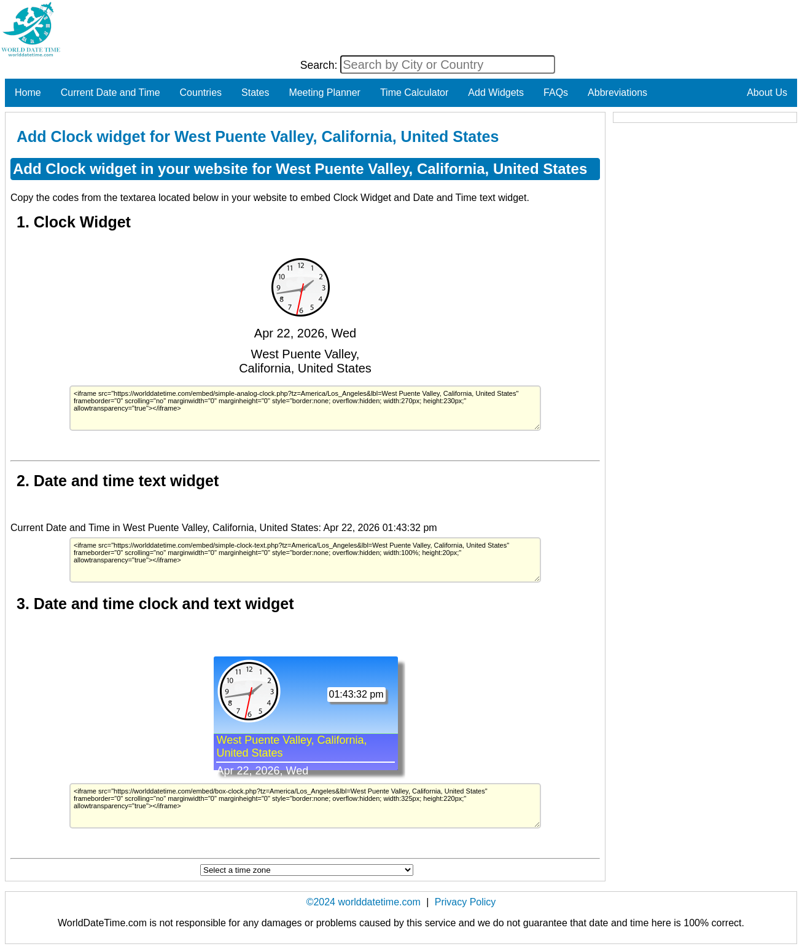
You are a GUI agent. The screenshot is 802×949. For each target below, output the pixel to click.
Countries (201, 92)
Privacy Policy (465, 902)
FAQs (555, 92)
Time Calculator (414, 92)
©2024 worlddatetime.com (363, 902)
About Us (767, 92)
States (255, 92)
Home (28, 92)
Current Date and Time (110, 92)
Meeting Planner (324, 92)
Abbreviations (617, 92)
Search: (320, 65)
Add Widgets (496, 92)
